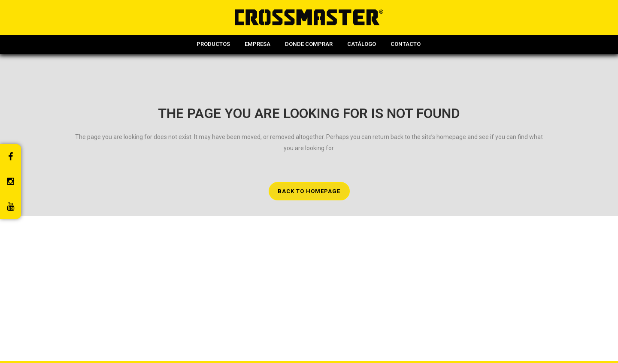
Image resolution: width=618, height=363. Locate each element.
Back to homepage (309, 191)
